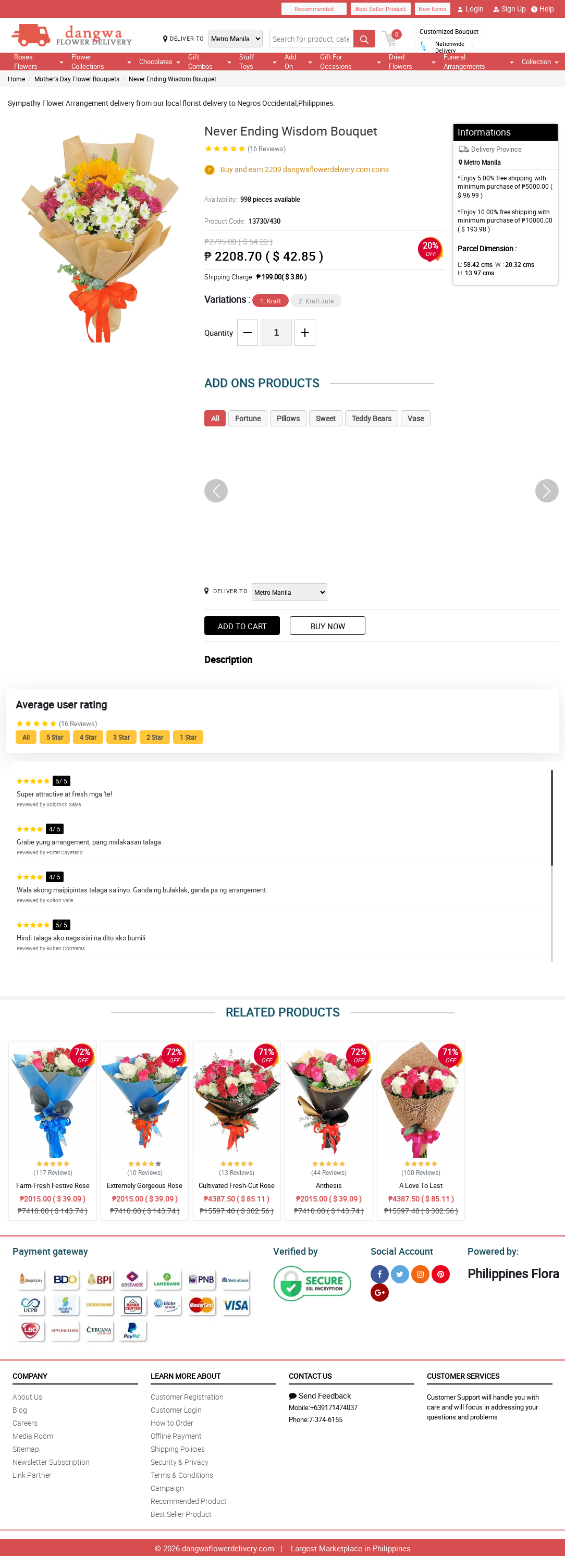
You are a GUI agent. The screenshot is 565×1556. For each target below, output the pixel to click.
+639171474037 (334, 1406)
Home (16, 79)
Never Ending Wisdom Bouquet (172, 79)
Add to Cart (242, 626)
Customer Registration (187, 1395)
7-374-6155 (325, 1418)
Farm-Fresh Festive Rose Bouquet (53, 1190)
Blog (20, 1408)
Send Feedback (320, 1394)
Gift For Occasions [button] (350, 61)
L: (473, 264)
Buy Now (328, 626)
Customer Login (176, 1408)
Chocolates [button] (159, 61)
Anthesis (329, 1185)
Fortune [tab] (248, 418)
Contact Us (310, 1374)
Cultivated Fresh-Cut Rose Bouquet (237, 1190)
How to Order (172, 1421)
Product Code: (241, 221)
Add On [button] (299, 61)
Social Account (399, 1250)
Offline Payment (176, 1434)
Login (470, 9)
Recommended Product (189, 1499)
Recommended (314, 9)
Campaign (167, 1486)
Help (542, 9)
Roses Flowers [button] (39, 61)
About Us (27, 1395)
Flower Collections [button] (101, 61)
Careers (25, 1421)
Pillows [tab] (288, 418)
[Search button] (364, 38)
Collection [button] (540, 61)
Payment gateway (46, 1250)
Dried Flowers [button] (412, 61)
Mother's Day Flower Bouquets (76, 79)
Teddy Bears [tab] (371, 418)
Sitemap (26, 1447)
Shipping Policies (178, 1447)
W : (509, 264)
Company (30, 1374)
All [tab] (215, 418)
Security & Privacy (179, 1460)
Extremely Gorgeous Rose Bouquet (144, 1190)
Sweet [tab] (326, 418)
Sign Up (509, 9)
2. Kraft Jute (316, 301)
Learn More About (185, 1374)
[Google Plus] (380, 1291)
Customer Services (463, 1374)
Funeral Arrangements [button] (479, 61)
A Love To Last (421, 1185)
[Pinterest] (441, 1273)
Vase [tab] (416, 418)
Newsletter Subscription (51, 1460)
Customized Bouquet (449, 31)
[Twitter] (400, 1273)
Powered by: (491, 1250)
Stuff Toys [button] (257, 61)
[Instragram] (420, 1273)
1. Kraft (270, 301)
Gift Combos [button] (209, 61)
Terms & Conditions (182, 1473)
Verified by (294, 1250)
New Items (433, 9)
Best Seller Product (380, 9)
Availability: (249, 199)
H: (474, 272)
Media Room (33, 1434)
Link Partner (32, 1473)
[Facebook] (380, 1273)
